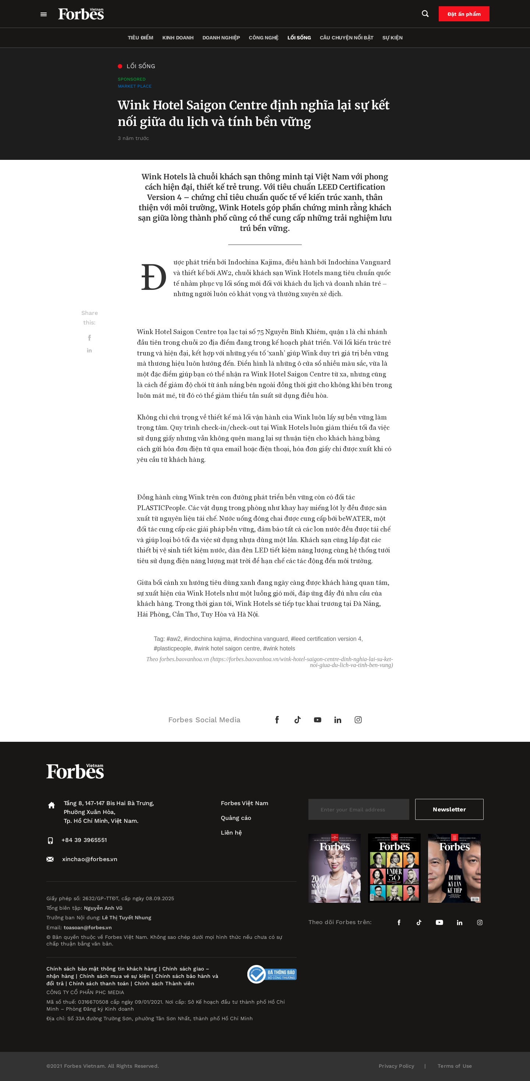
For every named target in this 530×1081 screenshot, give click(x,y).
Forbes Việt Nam (244, 803)
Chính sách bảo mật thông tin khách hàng (101, 969)
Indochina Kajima (208, 639)
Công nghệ (264, 38)
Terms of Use (455, 1066)
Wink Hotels (280, 648)
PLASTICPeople (174, 648)
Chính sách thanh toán (99, 983)
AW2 (175, 639)
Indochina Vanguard (262, 639)
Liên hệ (231, 832)
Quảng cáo (236, 817)
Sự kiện (392, 38)
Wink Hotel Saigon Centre (229, 648)
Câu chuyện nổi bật (347, 38)
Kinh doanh (178, 38)
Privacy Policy (396, 1066)
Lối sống (299, 38)
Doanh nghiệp (221, 38)
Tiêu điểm (140, 38)
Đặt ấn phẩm (464, 14)
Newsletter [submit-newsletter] (449, 809)
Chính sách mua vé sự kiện (116, 976)
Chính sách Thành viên (164, 983)
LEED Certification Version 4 (327, 639)
